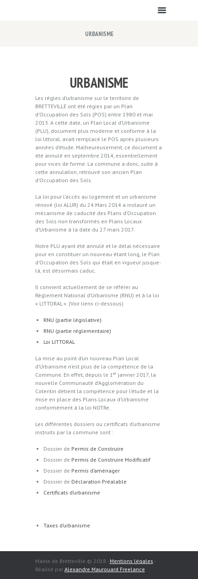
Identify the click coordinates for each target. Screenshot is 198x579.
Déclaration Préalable (99, 481)
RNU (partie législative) (72, 319)
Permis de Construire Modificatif (110, 459)
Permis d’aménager (95, 470)
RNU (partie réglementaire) (77, 330)
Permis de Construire (97, 448)
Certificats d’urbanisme (71, 492)
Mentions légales (131, 561)
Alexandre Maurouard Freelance (104, 569)
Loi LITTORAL (59, 341)
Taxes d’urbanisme (66, 525)
